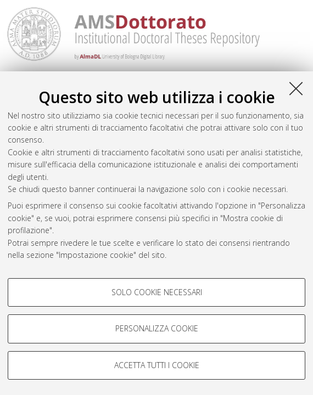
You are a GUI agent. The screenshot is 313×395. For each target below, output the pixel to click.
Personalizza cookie (156, 328)
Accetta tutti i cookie (156, 365)
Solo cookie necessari (156, 292)
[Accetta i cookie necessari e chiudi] (296, 88)
